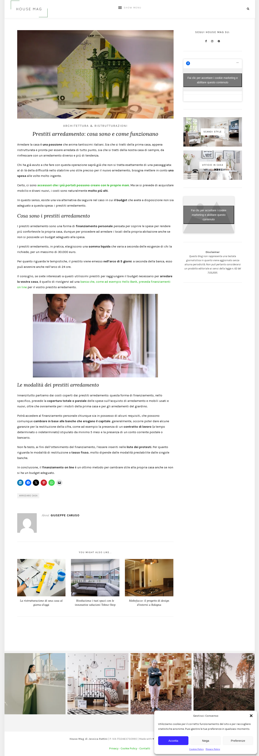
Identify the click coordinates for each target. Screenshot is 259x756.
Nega (205, 740)
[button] (251, 716)
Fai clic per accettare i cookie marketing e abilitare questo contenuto (212, 80)
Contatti (144, 748)
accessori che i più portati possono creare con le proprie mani (83, 185)
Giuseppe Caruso (65, 515)
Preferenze (238, 740)
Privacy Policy (213, 749)
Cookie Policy (196, 749)
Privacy (113, 748)
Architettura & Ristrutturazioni (95, 126)
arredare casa (28, 495)
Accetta (173, 740)
